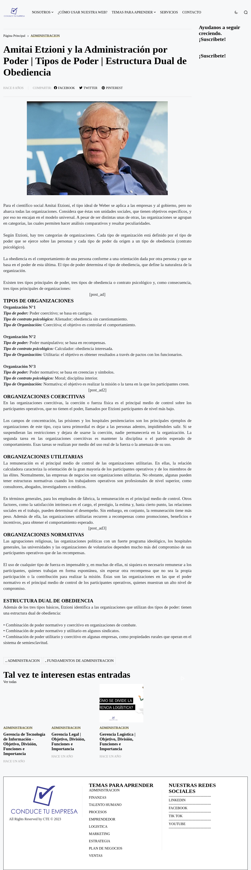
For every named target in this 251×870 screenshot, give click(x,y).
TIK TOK (176, 816)
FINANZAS (97, 797)
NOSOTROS (41, 12)
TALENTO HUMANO (105, 805)
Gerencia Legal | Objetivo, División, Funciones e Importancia (68, 741)
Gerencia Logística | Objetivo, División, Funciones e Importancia (117, 741)
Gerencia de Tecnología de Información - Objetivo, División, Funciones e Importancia (24, 744)
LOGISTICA (98, 826)
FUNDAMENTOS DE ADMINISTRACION (80, 661)
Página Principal (14, 35)
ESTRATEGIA (99, 841)
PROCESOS (98, 812)
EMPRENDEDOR (102, 819)
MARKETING (99, 834)
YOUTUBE (177, 824)
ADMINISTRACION (45, 35)
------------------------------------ (190, 796)
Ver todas (10, 682)
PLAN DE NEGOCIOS (105, 848)
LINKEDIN (177, 800)
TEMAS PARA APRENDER (132, 12)
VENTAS (96, 855)
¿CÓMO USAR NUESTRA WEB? (82, 12)
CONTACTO (191, 12)
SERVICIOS (169, 12)
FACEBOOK (178, 808)
